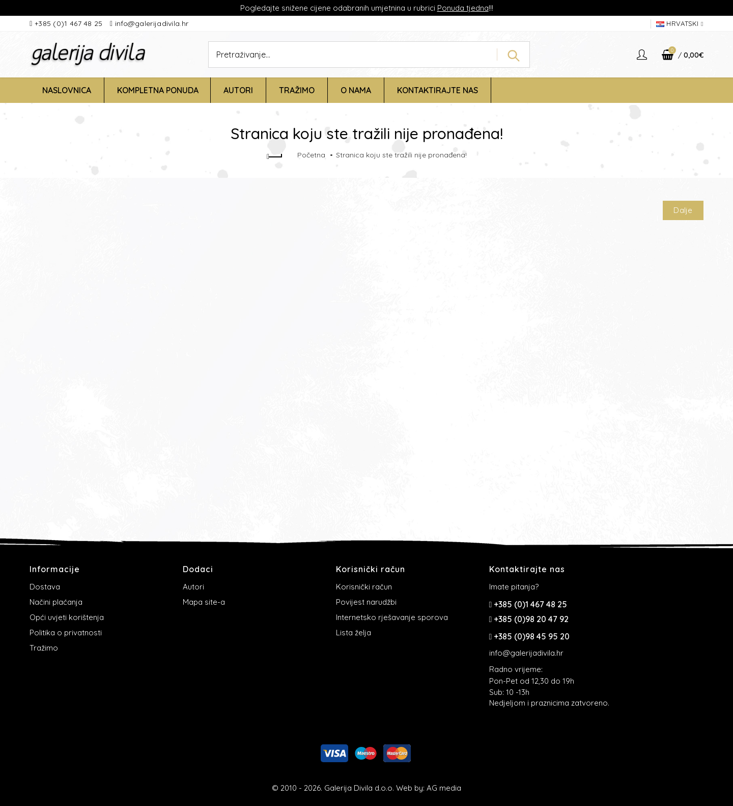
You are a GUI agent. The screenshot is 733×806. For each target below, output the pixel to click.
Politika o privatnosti (66, 632)
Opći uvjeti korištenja (67, 617)
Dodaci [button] (198, 569)
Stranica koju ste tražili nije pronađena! (401, 154)
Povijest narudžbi (366, 602)
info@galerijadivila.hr (152, 23)
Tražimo (44, 648)
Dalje (683, 210)
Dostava (45, 587)
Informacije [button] (55, 569)
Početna (311, 154)
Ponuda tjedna (463, 8)
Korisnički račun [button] (370, 569)
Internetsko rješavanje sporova (392, 617)
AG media (444, 788)
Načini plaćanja (56, 602)
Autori (193, 587)
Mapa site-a (204, 602)
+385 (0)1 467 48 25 (70, 23)
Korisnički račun (364, 587)
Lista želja (353, 632)
